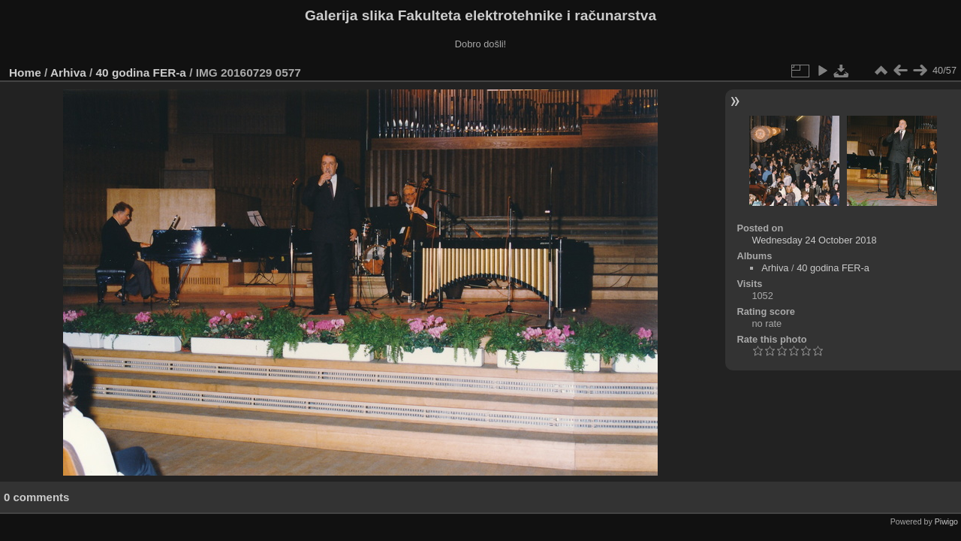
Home (25, 72)
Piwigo (946, 521)
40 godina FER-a (141, 72)
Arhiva (68, 72)
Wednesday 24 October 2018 (814, 240)
